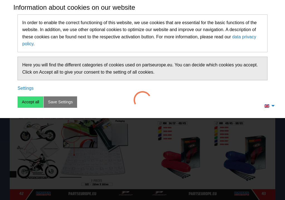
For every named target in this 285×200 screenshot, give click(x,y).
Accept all (30, 102)
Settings (26, 88)
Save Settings (60, 102)
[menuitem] (268, 106)
